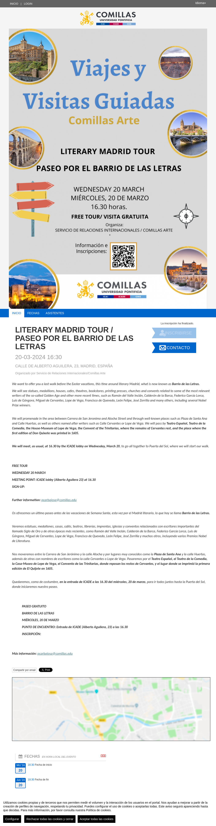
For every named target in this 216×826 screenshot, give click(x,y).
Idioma (200, 3)
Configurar (12, 819)
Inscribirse (178, 333)
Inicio (14, 3)
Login (28, 3)
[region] (108, 810)
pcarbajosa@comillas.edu (59, 500)
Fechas (33, 313)
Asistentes (55, 313)
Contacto (178, 347)
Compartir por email (24, 670)
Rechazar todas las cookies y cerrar (49, 819)
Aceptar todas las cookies (96, 819)
